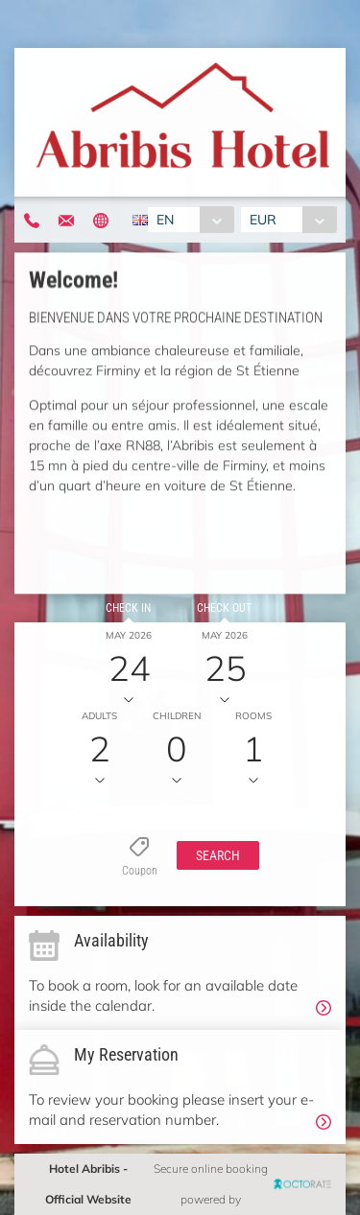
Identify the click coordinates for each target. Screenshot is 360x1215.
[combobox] (190, 219)
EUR (263, 219)
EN (165, 219)
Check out (224, 608)
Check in (128, 608)
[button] (218, 855)
